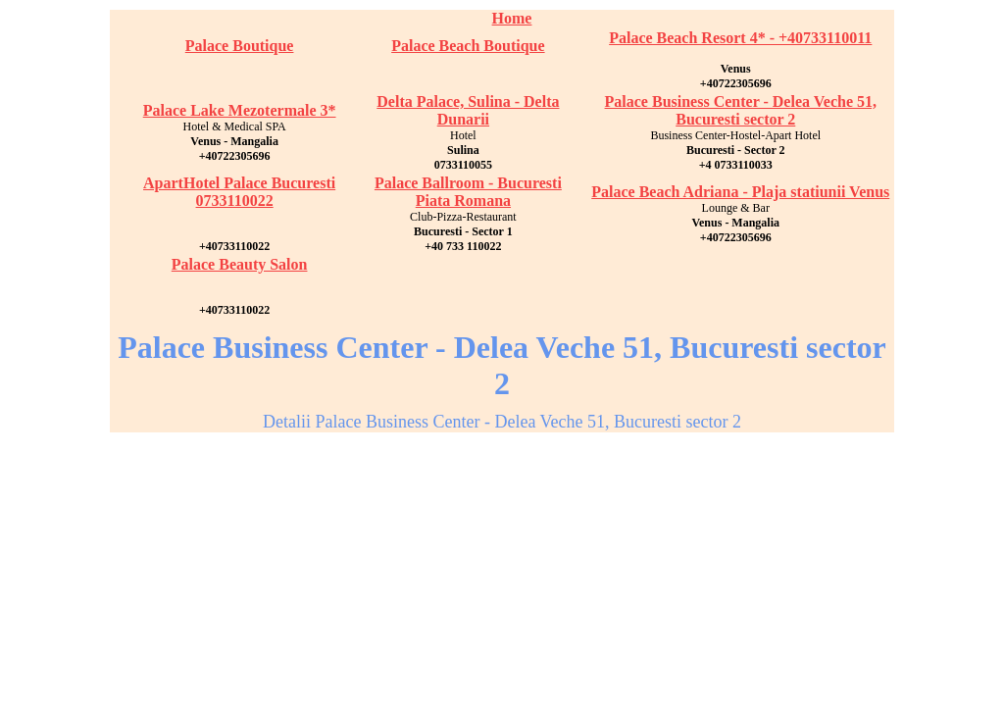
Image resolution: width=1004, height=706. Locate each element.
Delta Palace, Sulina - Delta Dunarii (467, 110)
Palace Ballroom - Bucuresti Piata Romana (468, 192)
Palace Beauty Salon (240, 264)
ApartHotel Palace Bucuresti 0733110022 (239, 192)
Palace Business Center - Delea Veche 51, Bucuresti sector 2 (741, 110)
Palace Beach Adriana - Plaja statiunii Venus (740, 191)
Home (512, 18)
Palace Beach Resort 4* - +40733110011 (740, 37)
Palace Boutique (239, 45)
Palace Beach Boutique (467, 45)
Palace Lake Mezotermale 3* (239, 110)
